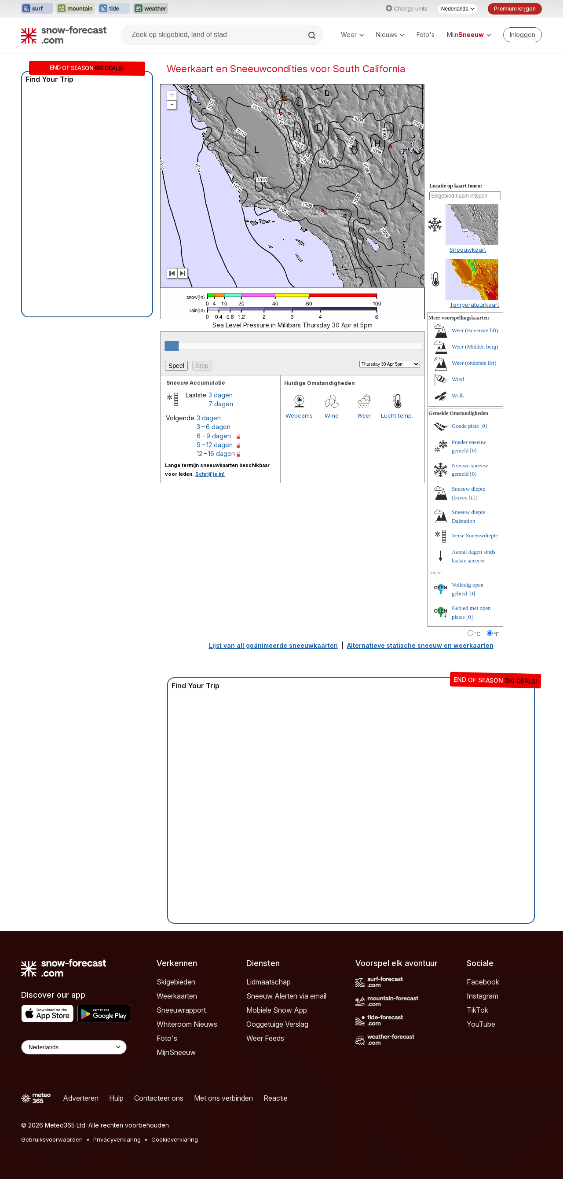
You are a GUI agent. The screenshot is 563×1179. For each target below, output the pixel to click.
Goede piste (465, 425)
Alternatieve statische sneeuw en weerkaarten (420, 645)
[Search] (313, 35)
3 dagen (220, 395)
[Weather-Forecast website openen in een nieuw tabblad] (150, 9)
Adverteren (81, 1098)
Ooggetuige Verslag (277, 1024)
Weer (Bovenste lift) (475, 330)
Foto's (426, 34)
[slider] (172, 346)
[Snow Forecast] (63, 35)
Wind (332, 415)
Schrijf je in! (210, 474)
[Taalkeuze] (457, 9)
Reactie (275, 1098)
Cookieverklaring (174, 1139)
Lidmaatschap (268, 981)
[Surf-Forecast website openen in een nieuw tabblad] (37, 9)
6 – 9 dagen (214, 436)
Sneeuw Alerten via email (286, 996)
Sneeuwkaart (468, 249)
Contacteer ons (158, 1098)
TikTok (477, 1010)
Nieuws (390, 34)
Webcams (299, 415)
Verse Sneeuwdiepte (475, 535)
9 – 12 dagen (215, 444)
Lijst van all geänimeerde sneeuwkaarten (273, 645)
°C (477, 634)
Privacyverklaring (117, 1139)
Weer (352, 34)
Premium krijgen (515, 8)
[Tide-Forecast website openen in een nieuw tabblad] (114, 9)
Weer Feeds (265, 1038)
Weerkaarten (177, 996)
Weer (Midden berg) (475, 346)
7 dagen (220, 404)
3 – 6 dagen (213, 426)
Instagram (482, 996)
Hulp (116, 1098)
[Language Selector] (74, 1047)
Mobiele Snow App (276, 1010)
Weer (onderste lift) (474, 363)
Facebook (483, 981)
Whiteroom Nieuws (187, 1024)
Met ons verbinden (223, 1098)
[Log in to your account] (522, 34)
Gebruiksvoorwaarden (52, 1139)
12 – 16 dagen (216, 453)
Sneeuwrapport (181, 1010)
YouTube (481, 1024)
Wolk (458, 395)
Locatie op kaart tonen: (455, 186)
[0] (483, 425)
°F (496, 634)
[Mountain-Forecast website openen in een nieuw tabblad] (75, 9)
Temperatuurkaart (474, 304)
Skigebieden (176, 981)
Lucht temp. (397, 415)
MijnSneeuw (176, 1052)
